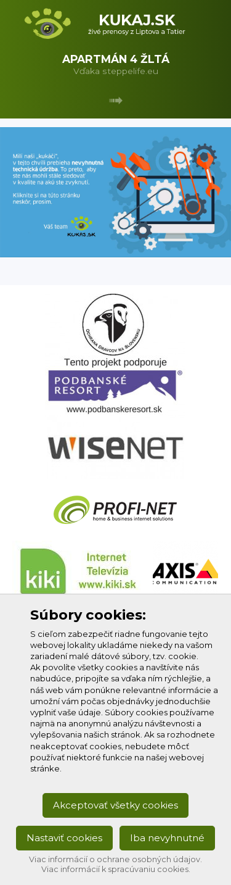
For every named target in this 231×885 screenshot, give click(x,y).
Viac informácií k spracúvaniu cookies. (115, 869)
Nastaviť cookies (64, 838)
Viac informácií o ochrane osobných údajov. (115, 859)
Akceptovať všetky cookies (115, 805)
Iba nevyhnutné (167, 838)
